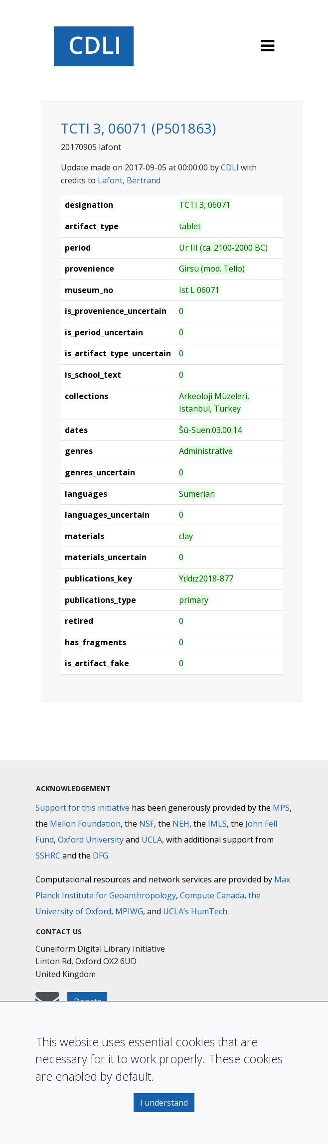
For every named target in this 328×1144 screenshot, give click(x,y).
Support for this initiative (82, 807)
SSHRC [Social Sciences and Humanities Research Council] (47, 855)
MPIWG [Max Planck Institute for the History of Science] (129, 911)
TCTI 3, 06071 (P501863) (138, 128)
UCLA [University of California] (152, 839)
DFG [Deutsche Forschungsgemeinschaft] (100, 855)
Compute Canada (212, 895)
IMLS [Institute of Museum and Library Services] (217, 823)
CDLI (230, 167)
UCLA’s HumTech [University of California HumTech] (195, 911)
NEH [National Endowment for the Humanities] (180, 823)
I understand (164, 1102)
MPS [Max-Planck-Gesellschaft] (281, 807)
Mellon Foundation (85, 823)
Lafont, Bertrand (129, 180)
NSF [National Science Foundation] (146, 823)
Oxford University (91, 839)
